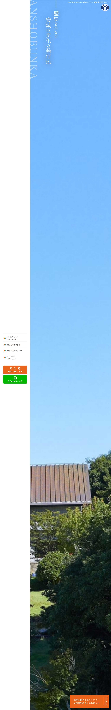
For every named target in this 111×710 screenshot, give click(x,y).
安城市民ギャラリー (15, 351)
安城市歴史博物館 (14, 344)
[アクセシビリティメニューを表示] (105, 7)
